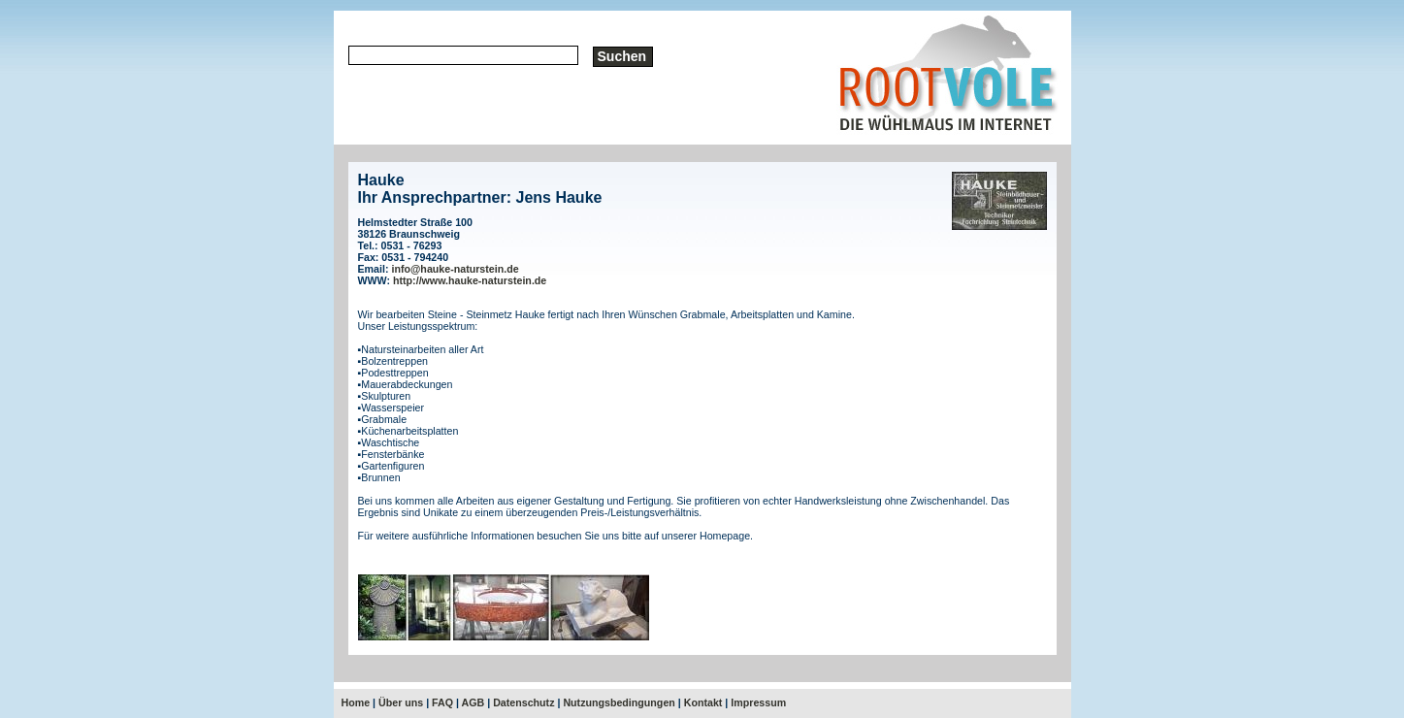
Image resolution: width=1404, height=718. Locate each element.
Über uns (400, 702)
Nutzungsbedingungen (618, 702)
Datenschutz (523, 702)
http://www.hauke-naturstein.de (469, 280)
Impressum (758, 702)
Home (356, 702)
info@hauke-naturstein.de (454, 269)
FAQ (442, 702)
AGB (473, 702)
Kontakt (703, 702)
